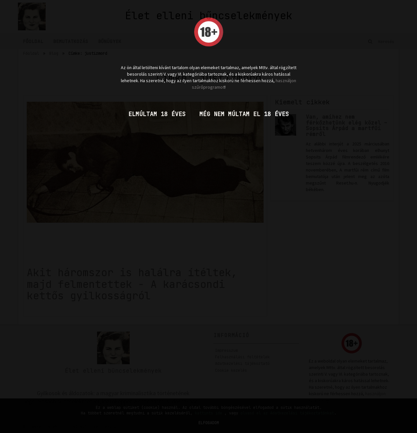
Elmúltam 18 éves (157, 114)
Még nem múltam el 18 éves (244, 114)
